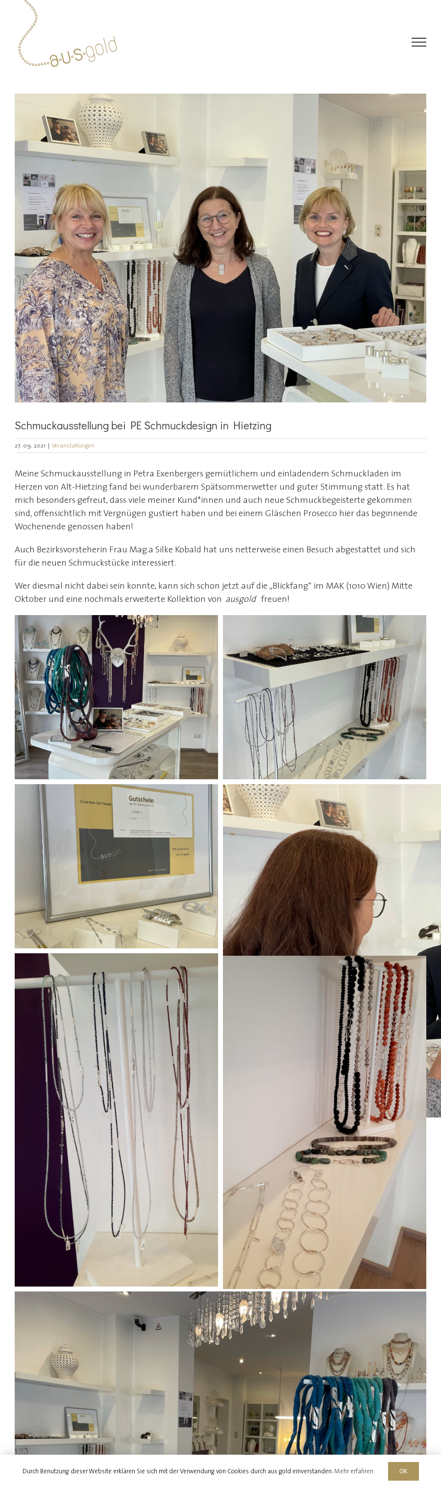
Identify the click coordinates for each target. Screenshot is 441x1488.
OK (403, 1471)
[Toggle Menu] (419, 42)
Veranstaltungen (73, 445)
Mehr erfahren (353, 1471)
